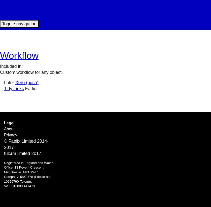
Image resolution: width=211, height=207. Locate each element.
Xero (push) (27, 82)
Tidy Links (14, 88)
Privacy (10, 135)
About (9, 129)
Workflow (19, 55)
